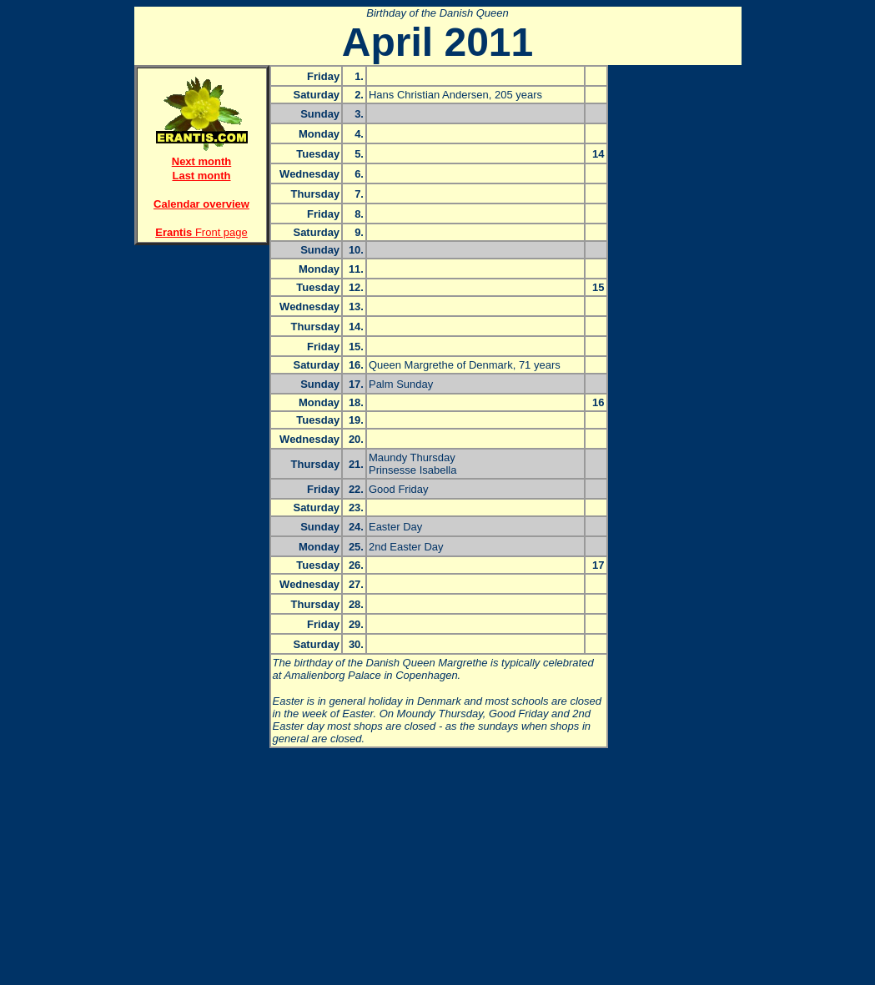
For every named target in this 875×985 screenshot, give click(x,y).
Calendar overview (201, 204)
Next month (202, 161)
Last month (201, 175)
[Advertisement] (202, 313)
